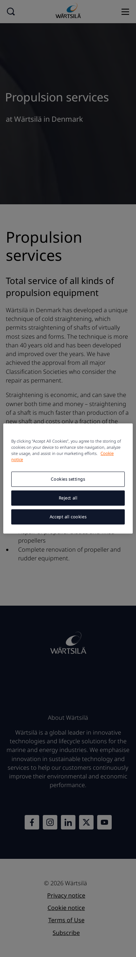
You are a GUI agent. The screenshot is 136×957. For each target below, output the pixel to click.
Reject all (68, 498)
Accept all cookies (68, 516)
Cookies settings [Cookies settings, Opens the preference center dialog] (68, 479)
